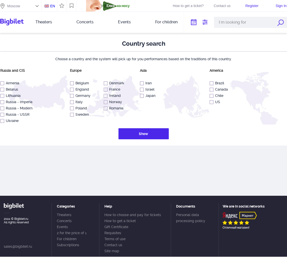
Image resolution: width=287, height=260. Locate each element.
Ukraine (11, 121)
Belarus (10, 89)
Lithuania (12, 96)
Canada (220, 89)
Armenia (11, 83)
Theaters (43, 22)
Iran (147, 83)
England (81, 89)
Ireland (114, 96)
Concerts (85, 22)
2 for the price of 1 (72, 233)
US (216, 102)
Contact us (222, 6)
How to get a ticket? (188, 6)
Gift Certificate (116, 227)
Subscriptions (68, 245)
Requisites (112, 233)
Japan (149, 96)
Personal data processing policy (190, 218)
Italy (78, 102)
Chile (218, 96)
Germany (82, 96)
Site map (111, 251)
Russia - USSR (16, 114)
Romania (115, 108)
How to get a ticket (120, 221)
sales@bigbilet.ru (18, 246)
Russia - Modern (18, 108)
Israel (149, 89)
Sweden (81, 114)
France (114, 89)
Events (124, 22)
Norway (114, 102)
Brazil (218, 83)
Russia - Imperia (18, 102)
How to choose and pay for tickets (132, 215)
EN (52, 6)
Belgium (81, 83)
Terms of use (115, 239)
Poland (80, 108)
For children (166, 22)
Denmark (116, 83)
